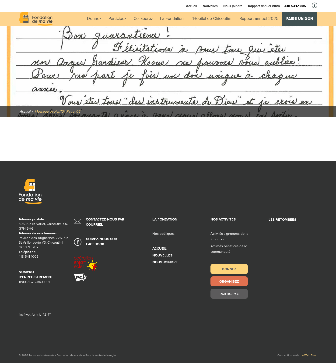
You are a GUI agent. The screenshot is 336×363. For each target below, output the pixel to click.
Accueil (191, 6)
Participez (229, 294)
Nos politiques (163, 233)
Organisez (229, 281)
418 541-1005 (295, 6)
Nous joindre (232, 6)
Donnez (229, 269)
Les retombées (282, 219)
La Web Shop (309, 355)
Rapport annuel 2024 (264, 6)
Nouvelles (210, 6)
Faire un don (299, 19)
